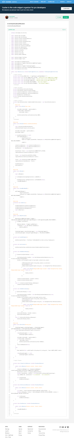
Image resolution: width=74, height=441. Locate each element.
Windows (7, 433)
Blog (40, 431)
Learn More (66, 8)
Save (66, 17)
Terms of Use (42, 433)
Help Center (30, 429)
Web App (43, 1)
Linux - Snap (8, 437)
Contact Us (30, 431)
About (20, 433)
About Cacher (34, 1)
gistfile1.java (12, 29)
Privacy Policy (42, 435)
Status (29, 433)
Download (51, 1)
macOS (7, 431)
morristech (12, 16)
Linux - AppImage (9, 435)
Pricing (20, 435)
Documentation (42, 429)
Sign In (62, 1)
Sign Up (69, 1)
